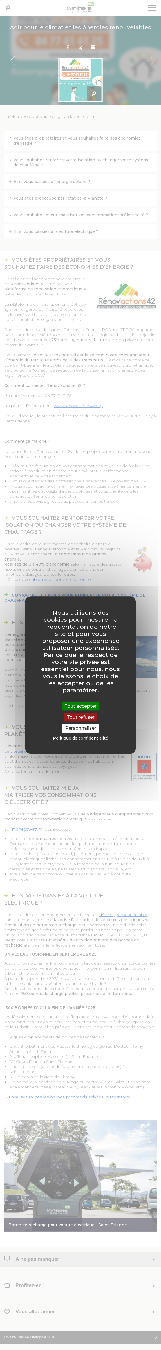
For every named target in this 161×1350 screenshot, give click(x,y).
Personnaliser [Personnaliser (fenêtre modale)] (80, 728)
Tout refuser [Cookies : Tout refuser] (81, 717)
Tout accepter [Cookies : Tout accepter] (80, 706)
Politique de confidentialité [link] (80, 738)
